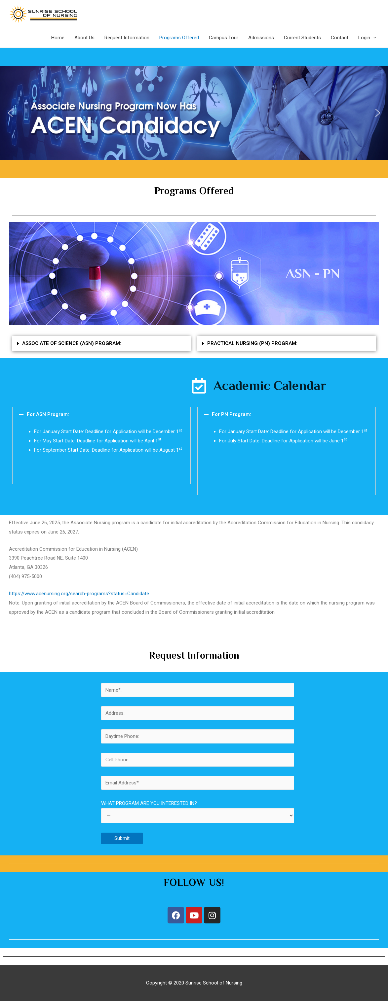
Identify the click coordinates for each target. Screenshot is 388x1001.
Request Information (126, 38)
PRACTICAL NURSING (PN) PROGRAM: (252, 343)
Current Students (302, 38)
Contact (339, 38)
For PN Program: (231, 414)
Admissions (261, 38)
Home (57, 38)
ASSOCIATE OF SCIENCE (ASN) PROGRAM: (71, 343)
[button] (10, 113)
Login (364, 38)
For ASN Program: (48, 414)
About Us (84, 38)
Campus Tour (223, 38)
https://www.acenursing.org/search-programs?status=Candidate (79, 594)
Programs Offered (179, 38)
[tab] (101, 343)
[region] (194, 113)
